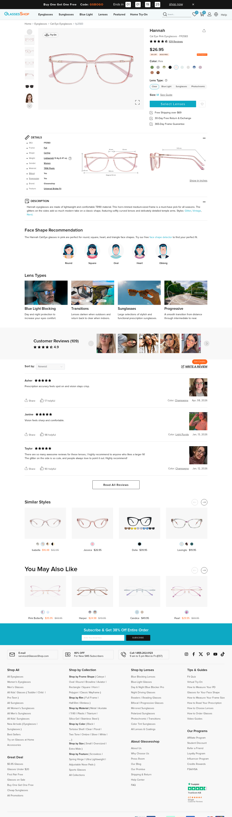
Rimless (84, 703)
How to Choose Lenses (200, 708)
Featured (119, 14)
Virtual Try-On (195, 682)
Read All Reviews (116, 484)
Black (90, 724)
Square (86, 687)
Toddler (32, 692)
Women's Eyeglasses (19, 682)
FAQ (133, 785)
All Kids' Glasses (16, 692)
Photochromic (198, 87)
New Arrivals (14, 724)
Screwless (95, 754)
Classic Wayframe (90, 692)
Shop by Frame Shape (81, 677)
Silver (95, 734)
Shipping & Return (141, 774)
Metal (93, 708)
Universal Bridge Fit (52, 189)
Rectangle (74, 687)
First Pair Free (15, 774)
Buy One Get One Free (20, 785)
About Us (136, 748)
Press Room (138, 759)
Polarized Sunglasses (143, 713)
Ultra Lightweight (95, 759)
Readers (135, 698)
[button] (206, 343)
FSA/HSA (192, 769)
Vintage (196, 211)
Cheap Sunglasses (17, 790)
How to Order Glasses (199, 713)
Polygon (73, 692)
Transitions (154, 719)
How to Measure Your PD (201, 687)
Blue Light (86, 14)
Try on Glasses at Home (20, 740)
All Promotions (15, 795)
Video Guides (194, 719)
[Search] (176, 14)
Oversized (99, 743)
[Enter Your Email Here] (103, 638)
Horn (95, 687)
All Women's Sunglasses (20, 708)
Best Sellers (14, 734)
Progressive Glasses (151, 703)
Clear (154, 87)
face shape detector (161, 237)
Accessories (14, 745)
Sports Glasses (77, 770)
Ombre (86, 734)
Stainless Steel (89, 719)
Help (224, 14)
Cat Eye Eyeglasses (61, 24)
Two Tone (74, 734)
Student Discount (197, 743)
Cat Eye (47, 153)
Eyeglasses (45, 14)
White (103, 734)
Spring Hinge (76, 759)
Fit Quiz (191, 677)
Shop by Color (77, 724)
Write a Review (196, 366)
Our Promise (138, 769)
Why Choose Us (140, 753)
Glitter (188, 211)
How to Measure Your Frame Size (206, 698)
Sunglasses (66, 14)
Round (80, 682)
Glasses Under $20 (18, 769)
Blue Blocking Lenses (143, 677)
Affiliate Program (196, 738)
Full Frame (91, 698)
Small (89, 743)
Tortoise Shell (76, 729)
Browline (90, 682)
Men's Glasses (15, 687)
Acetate (102, 708)
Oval (71, 682)
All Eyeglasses (15, 677)
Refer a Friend (195, 748)
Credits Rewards (196, 764)
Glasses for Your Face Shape (203, 692)
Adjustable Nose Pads (81, 764)
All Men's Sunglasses (19, 713)
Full (45, 148)
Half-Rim (73, 703)
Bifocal (32, 173)
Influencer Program (198, 759)
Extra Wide (75, 749)
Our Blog (136, 764)
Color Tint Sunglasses (143, 724)
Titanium (91, 713)
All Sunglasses (15, 703)
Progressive (34, 179)
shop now (176, 4)
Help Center (138, 780)
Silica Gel (74, 719)
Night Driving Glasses (143, 692)
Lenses (103, 14)
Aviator (101, 682)
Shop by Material (78, 708)
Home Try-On (139, 14)
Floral (97, 729)
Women (47, 163)
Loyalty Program (196, 753)
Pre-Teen (12, 698)
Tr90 (73, 713)
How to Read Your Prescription (204, 703)
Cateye (100, 677)
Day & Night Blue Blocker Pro (147, 687)
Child (41, 692)
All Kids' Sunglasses (18, 719)
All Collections (77, 775)
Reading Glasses (151, 698)
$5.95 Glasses (15, 764)
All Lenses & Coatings (143, 729)
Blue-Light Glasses (141, 682)
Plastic (81, 713)
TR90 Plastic (49, 168)
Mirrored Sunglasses (142, 708)
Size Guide (166, 95)
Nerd (29, 214)
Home (28, 24)
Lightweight (49, 158)
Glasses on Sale (16, 780)
